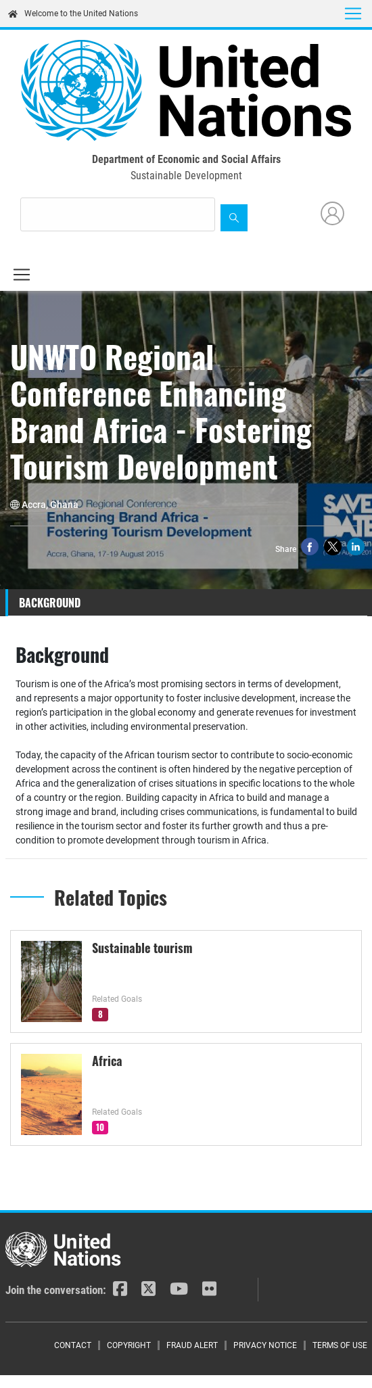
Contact (72, 1345)
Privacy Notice (265, 1345)
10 (100, 1127)
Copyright (129, 1345)
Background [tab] (49, 603)
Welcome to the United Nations (73, 13)
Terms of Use (339, 1345)
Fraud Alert (192, 1345)
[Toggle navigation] (353, 13)
